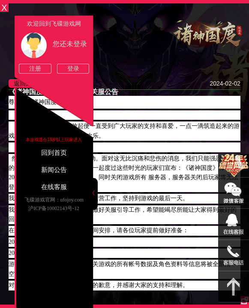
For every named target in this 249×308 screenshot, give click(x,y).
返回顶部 (233, 286)
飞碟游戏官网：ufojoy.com (54, 200)
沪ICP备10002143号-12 (53, 208)
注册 (35, 68)
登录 (73, 68)
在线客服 (54, 187)
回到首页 (54, 152)
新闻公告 (54, 169)
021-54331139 (233, 255)
